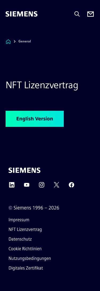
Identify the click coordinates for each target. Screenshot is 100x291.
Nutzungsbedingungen (30, 258)
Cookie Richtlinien (25, 248)
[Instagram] (41, 186)
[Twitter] (56, 186)
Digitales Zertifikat (26, 268)
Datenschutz (20, 239)
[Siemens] (22, 14)
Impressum (19, 219)
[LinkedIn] (12, 186)
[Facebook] (71, 186)
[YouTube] (26, 186)
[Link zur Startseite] (8, 41)
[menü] (9, 32)
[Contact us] (90, 14)
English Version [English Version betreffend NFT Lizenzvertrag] (34, 119)
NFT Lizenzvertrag (25, 229)
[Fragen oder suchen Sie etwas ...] (77, 14)
